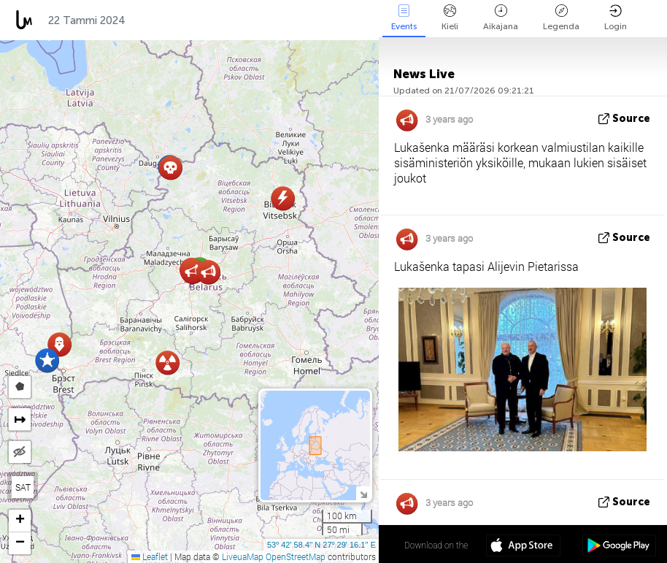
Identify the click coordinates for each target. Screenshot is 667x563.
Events (404, 17)
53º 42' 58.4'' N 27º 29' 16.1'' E (321, 544)
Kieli (450, 17)
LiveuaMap (242, 556)
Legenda (561, 17)
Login (615, 17)
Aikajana (500, 17)
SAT (23, 487)
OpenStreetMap (295, 556)
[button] (47, 360)
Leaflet (149, 556)
